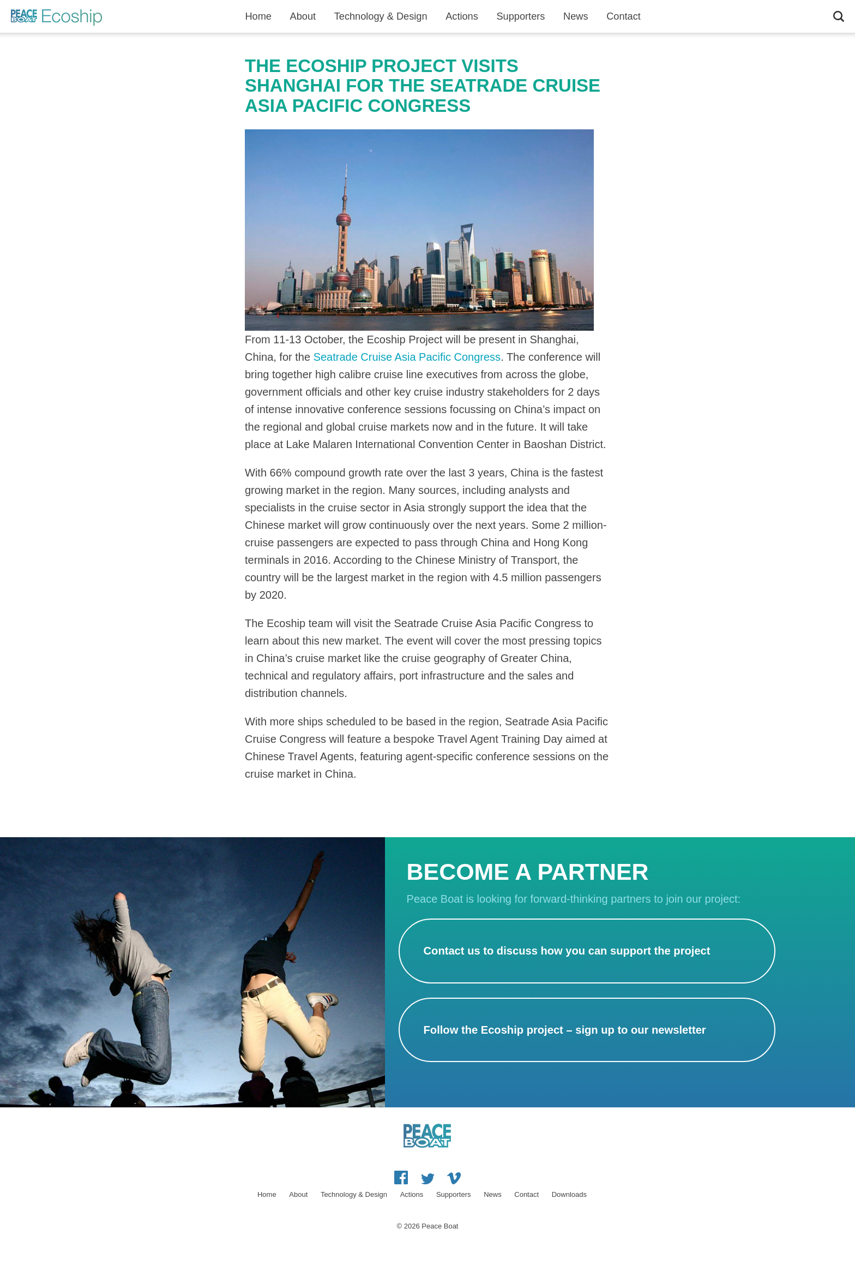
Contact (623, 16)
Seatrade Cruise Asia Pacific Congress (407, 357)
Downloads (569, 1194)
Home (258, 16)
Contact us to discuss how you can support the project (567, 951)
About (303, 16)
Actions (461, 16)
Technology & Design (381, 16)
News (575, 16)
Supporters (520, 16)
